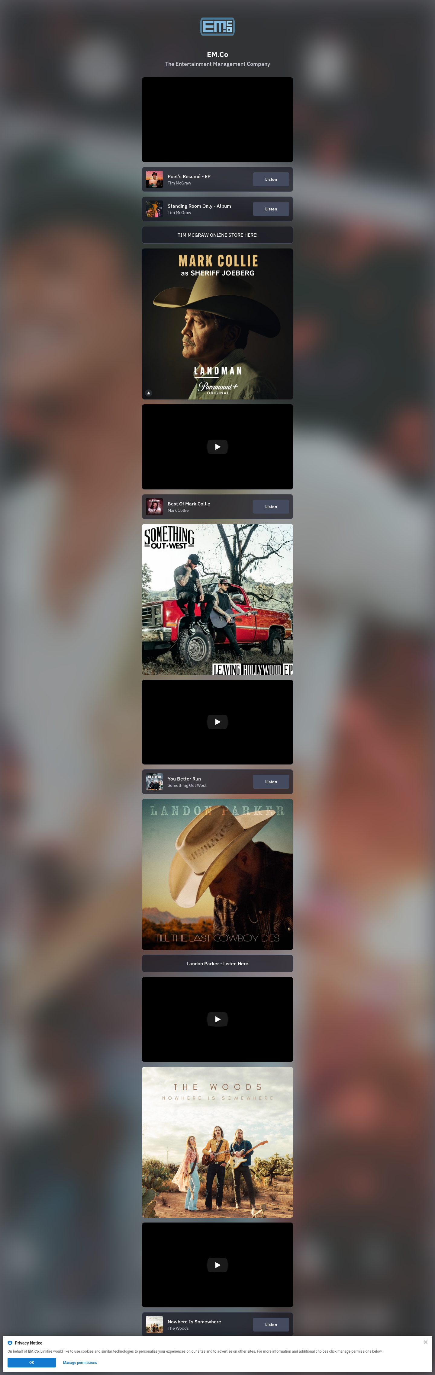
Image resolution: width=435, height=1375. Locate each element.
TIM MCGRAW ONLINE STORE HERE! (218, 235)
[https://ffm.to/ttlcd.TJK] (217, 874)
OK (31, 1363)
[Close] (425, 1342)
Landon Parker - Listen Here (217, 963)
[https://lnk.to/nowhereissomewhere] (217, 1142)
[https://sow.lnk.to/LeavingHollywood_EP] (217, 599)
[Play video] (217, 447)
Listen (271, 179)
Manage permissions (80, 1363)
